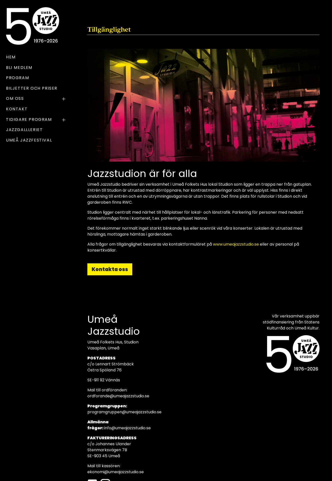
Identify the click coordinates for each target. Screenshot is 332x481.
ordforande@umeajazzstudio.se (118, 396)
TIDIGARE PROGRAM (36, 120)
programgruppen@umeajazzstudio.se (124, 412)
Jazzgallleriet (24, 130)
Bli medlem (19, 67)
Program (17, 78)
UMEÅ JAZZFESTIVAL (29, 140)
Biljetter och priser (31, 88)
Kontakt (16, 109)
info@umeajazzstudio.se (127, 428)
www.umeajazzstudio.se (236, 244)
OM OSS (36, 99)
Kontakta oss (110, 269)
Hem (11, 57)
